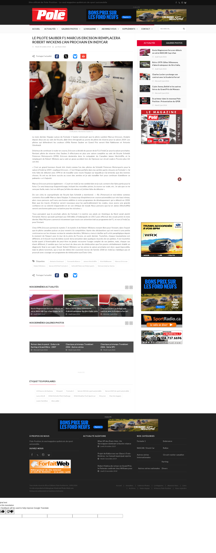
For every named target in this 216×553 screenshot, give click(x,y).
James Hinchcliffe (90, 261)
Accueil (36, 29)
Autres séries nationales (149, 468)
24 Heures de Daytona (44, 391)
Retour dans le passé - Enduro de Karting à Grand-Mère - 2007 (45, 345)
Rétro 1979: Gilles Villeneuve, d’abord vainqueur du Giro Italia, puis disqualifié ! (82, 311)
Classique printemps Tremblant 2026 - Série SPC (114, 345)
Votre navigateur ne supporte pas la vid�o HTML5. (161, 164)
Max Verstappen (115, 396)
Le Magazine (90, 29)
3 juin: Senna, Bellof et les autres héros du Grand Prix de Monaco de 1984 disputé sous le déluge (166, 89)
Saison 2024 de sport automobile (90, 391)
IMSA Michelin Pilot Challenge (59, 396)
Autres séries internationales (144, 456)
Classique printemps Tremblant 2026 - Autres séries (79, 345)
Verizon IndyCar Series (106, 266)
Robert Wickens (39, 266)
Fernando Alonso (73, 261)
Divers (165, 468)
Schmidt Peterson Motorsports (82, 266)
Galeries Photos (69, 29)
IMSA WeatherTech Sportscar (85, 396)
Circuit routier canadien (173, 455)
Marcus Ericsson (121, 261)
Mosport (59, 391)
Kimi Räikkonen (106, 261)
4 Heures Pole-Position (162, 488)
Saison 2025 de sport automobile (117, 391)
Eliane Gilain (62, 47)
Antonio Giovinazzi (57, 261)
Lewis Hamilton (42, 401)
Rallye (165, 448)
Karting (165, 462)
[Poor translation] (10, 511)
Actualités (50, 29)
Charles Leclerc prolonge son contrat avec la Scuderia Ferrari (114, 309)
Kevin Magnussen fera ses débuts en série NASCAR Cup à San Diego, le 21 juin (47, 311)
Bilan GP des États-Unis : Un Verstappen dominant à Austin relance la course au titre (114, 443)
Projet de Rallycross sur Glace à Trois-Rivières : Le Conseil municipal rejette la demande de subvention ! (114, 456)
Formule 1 (70, 391)
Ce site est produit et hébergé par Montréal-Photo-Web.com (51, 488)
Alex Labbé (55, 401)
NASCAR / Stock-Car (146, 448)
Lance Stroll (40, 396)
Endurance (167, 441)
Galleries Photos (143, 485)
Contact (145, 29)
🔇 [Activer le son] (179, 179)
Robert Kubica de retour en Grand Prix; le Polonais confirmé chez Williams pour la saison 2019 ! (115, 468)
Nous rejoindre (181, 488)
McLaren (102, 396)
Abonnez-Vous (109, 29)
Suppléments (128, 29)
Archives (132, 488)
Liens (185, 485)
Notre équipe (145, 488)
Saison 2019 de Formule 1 (58, 266)
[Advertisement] (79, 363)
